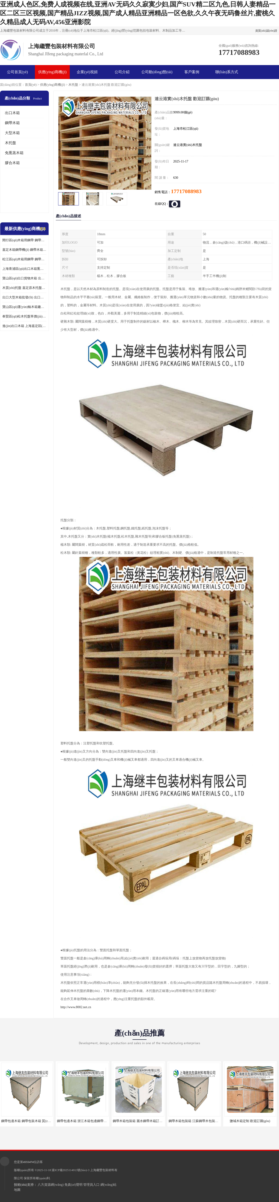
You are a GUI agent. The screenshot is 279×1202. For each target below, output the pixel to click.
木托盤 (73, 84)
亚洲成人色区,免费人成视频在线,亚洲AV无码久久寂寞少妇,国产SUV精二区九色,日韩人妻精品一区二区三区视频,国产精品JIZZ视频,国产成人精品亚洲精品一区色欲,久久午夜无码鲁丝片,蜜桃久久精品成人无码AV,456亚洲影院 (138, 13)
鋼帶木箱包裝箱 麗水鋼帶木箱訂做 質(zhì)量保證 (147, 1121)
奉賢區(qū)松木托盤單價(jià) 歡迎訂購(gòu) (24, 316)
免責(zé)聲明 (73, 1184)
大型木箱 (12, 133)
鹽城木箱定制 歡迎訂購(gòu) (250, 1121)
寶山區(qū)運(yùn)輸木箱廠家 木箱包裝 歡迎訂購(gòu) (24, 307)
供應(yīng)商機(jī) (52, 72)
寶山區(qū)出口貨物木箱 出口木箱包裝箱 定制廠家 (24, 278)
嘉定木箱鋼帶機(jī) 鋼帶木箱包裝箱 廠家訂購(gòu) (24, 249)
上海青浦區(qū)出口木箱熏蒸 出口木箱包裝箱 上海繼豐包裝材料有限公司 (24, 269)
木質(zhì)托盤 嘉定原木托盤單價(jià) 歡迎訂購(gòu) (24, 288)
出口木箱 (12, 113)
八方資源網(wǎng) (50, 1184)
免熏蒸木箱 (14, 153)
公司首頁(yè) (17, 72)
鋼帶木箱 (12, 123)
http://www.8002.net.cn (75, 1007)
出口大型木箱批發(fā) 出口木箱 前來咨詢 (24, 297)
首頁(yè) (31, 84)
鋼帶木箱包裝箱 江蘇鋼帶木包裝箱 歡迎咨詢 (200, 1121)
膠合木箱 (12, 163)
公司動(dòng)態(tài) (156, 72)
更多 (43, 229)
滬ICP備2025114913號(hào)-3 (70, 1170)
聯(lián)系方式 (226, 72)
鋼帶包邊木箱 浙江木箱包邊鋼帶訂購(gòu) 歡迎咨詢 (94, 1121)
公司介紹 (122, 72)
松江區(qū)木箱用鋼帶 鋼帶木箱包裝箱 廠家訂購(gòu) (24, 259)
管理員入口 (91, 1184)
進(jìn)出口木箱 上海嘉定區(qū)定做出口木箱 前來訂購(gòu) (24, 326)
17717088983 (186, 191)
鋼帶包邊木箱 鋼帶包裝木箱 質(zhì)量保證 (31, 1121)
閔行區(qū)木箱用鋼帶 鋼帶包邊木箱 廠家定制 (24, 240)
